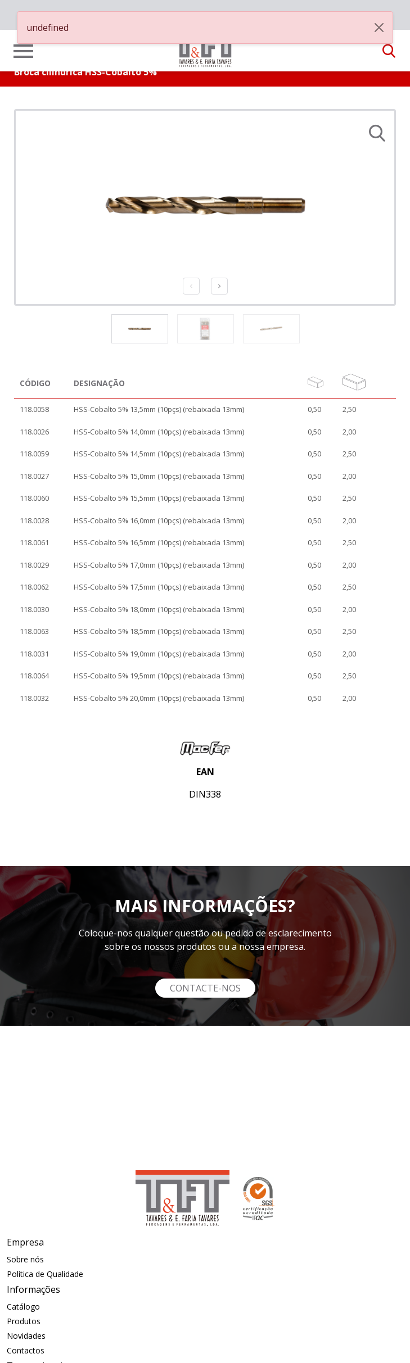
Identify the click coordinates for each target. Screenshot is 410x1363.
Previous (191, 286)
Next (219, 286)
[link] (205, 47)
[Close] (379, 27)
